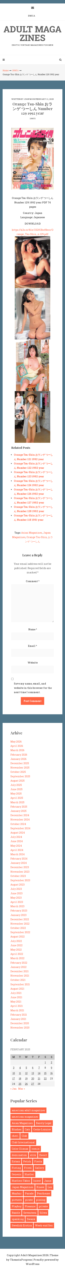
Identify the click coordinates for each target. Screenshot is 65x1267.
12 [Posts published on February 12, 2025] (26, 1073)
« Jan (13, 1088)
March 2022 (17, 958)
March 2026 (17, 750)
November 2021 (19, 975)
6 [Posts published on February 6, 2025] (32, 1067)
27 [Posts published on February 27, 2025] (32, 1083)
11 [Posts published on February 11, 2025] (20, 1073)
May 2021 (15, 1001)
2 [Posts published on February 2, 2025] (51, 1062)
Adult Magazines (32, 34)
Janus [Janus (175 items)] (47, 1180)
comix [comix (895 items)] (36, 1148)
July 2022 (16, 941)
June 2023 (16, 893)
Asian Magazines (31, 532)
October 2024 (18, 824)
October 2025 (18, 771)
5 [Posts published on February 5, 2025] (26, 1067)
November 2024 (20, 819)
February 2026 (18, 754)
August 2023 (17, 884)
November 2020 (19, 1027)
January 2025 (18, 811)
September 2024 (20, 828)
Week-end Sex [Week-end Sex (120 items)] (44, 1225)
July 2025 (16, 785)
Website (33, 662)
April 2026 (16, 746)
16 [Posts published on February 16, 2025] (51, 1073)
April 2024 (16, 850)
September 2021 (20, 984)
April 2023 (16, 902)
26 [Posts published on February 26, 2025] (26, 1083)
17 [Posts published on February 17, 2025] (13, 1078)
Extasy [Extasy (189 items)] (16, 1161)
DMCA (31, 15)
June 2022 (16, 945)
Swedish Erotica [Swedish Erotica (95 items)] (22, 1225)
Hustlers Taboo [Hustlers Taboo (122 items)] (21, 1180)
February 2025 (18, 806)
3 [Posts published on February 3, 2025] (13, 1067)
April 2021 (16, 1006)
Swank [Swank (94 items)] (31, 1219)
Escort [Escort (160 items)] (43, 1155)
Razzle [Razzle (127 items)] (16, 1212)
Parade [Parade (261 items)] (29, 1193)
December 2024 (19, 815)
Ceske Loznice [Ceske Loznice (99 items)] (42, 1129)
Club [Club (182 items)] (24, 1135)
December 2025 (19, 763)
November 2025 (19, 767)
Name (32, 629)
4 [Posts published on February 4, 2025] (20, 1067)
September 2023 (20, 880)
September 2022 (20, 932)
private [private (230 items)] (43, 1206)
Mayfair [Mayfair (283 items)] (17, 1193)
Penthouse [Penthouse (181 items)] (43, 1193)
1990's (15, 70)
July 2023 (16, 888)
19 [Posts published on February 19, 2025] (26, 1078)
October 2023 (18, 876)
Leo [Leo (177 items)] (50, 1187)
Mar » (21, 1088)
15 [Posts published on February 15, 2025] (45, 1073)
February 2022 (18, 962)
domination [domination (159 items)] (19, 1155)
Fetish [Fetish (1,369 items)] (27, 1161)
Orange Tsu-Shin (37, 537)
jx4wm (28, 99)
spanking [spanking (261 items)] (18, 1219)
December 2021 (19, 971)
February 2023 (18, 910)
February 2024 (18, 858)
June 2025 (16, 789)
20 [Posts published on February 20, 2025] (32, 1078)
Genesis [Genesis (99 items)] (16, 1174)
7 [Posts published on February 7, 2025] (39, 1067)
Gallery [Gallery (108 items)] (39, 1167)
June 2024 (16, 841)
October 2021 (17, 980)
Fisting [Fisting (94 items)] (16, 1167)
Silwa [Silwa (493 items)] (43, 1212)
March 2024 (17, 854)
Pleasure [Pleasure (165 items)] (30, 1206)
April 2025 (16, 797)
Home (5, 70)
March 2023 (17, 906)
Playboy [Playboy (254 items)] (16, 1206)
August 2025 (17, 780)
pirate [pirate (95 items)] (29, 1199)
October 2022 (18, 928)
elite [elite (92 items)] (33, 1155)
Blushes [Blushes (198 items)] (16, 1129)
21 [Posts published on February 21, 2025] (39, 1078)
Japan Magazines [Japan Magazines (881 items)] (22, 1187)
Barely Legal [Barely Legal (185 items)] (43, 1123)
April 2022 (16, 954)
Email (32, 646)
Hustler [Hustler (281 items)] (29, 1174)
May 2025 (16, 793)
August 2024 (17, 832)
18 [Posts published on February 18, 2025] (20, 1078)
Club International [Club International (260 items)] (23, 1142)
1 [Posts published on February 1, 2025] (45, 1062)
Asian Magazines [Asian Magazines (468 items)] (22, 1123)
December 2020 (19, 1023)
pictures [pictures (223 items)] (17, 1199)
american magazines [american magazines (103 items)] (25, 1116)
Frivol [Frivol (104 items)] (28, 1167)
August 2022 (17, 936)
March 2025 (17, 802)
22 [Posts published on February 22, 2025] (45, 1078)
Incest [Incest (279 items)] (37, 1180)
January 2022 (18, 967)
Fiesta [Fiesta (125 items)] (38, 1161)
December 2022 (19, 919)
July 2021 (15, 993)
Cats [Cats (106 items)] (27, 1129)
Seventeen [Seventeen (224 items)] (29, 1212)
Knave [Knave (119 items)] (40, 1187)
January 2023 (18, 915)
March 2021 (17, 1010)
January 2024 (18, 863)
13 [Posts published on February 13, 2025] (33, 1073)
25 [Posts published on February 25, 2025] (20, 1083)
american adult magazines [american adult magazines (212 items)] (28, 1110)
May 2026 (16, 741)
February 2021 (18, 1014)
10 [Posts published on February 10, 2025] (13, 1073)
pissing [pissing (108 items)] (40, 1199)
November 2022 (19, 923)
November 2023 (19, 871)
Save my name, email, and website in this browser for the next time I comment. (33, 688)
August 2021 (17, 988)
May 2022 (16, 949)
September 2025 (20, 776)
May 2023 (16, 897)
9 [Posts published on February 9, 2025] (51, 1067)
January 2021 (18, 1019)
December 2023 (19, 867)
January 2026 (18, 759)
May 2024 (16, 845)
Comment (32, 581)
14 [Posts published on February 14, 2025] (39, 1073)
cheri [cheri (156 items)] (15, 1135)
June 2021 (16, 997)
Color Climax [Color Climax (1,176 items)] (20, 1148)
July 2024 (16, 837)
